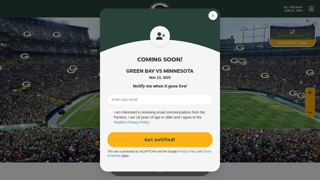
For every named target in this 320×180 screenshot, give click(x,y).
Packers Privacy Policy (131, 122)
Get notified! (160, 139)
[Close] (213, 15)
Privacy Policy (187, 151)
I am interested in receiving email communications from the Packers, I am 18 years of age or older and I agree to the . (159, 117)
